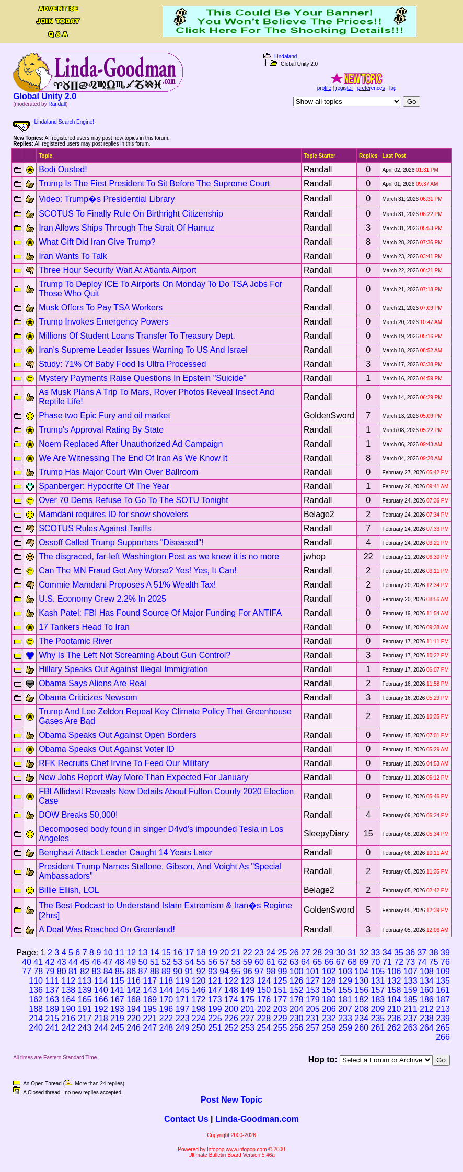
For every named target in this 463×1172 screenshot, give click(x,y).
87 (142, 971)
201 (247, 1008)
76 (445, 962)
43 (61, 962)
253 (247, 1027)
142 (133, 990)
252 (231, 1027)
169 (150, 999)
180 (329, 999)
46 (96, 962)
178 (297, 999)
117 (150, 980)
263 (410, 1027)
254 (264, 1027)
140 (101, 990)
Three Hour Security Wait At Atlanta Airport (117, 270)
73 (410, 962)
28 (317, 952)
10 (108, 952)
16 (177, 952)
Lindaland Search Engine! (64, 122)
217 (85, 1018)
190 (69, 1008)
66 (329, 962)
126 (297, 980)
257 (313, 1027)
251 (215, 1027)
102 (329, 971)
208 (361, 1008)
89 (166, 971)
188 (36, 1008)
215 (52, 1018)
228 (264, 1018)
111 (52, 980)
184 (394, 999)
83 (96, 971)
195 (150, 1008)
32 (363, 952)
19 (212, 952)
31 (352, 952)
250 (199, 1027)
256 (297, 1027)
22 (247, 952)
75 (433, 962)
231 (313, 1018)
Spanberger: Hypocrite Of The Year (104, 486)
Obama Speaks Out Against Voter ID (107, 749)
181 (345, 999)
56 (212, 962)
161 (443, 990)
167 (117, 999)
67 (340, 962)
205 (313, 1008)
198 (199, 1008)
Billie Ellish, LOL (69, 890)
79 (49, 971)
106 (394, 971)
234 (361, 1018)
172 (199, 999)
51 (154, 962)
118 (166, 980)
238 (427, 1018)
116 (133, 980)
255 (280, 1027)
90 (177, 971)
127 (313, 980)
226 (231, 1018)
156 (361, 990)
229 (280, 1018)
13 (143, 952)
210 (394, 1008)
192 (101, 1008)
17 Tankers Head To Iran (84, 627)
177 (280, 999)
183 (378, 999)
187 (443, 999)
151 (280, 990)
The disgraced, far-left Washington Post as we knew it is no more (159, 556)
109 (443, 971)
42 (50, 962)
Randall (57, 104)
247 (150, 1027)
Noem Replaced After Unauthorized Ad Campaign (131, 443)
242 (69, 1027)
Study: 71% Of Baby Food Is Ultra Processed (122, 364)
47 (108, 962)
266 (443, 1037)
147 (215, 990)
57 (224, 962)
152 (297, 990)
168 (133, 999)
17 (189, 952)
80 (61, 971)
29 (329, 952)
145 (183, 990)
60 (259, 962)
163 (52, 999)
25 (282, 952)
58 (236, 962)
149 (247, 990)
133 (410, 980)
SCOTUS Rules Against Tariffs (95, 528)
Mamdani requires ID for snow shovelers (113, 514)
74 (422, 962)
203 (280, 1008)
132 (394, 980)
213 (443, 1008)
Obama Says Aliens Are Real (92, 683)
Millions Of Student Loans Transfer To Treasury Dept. (137, 335)
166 (101, 999)
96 (247, 971)
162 (36, 999)
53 (177, 962)
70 (375, 962)
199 (215, 1008)
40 (26, 962)
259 (345, 1027)
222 (166, 1018)
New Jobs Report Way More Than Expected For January (143, 777)
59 (247, 962)
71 (387, 962)
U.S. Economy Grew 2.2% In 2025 (102, 598)
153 (313, 990)
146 (199, 990)
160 (427, 990)
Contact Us (186, 1119)
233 (345, 1018)
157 (378, 990)
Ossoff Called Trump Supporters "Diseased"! (121, 542)
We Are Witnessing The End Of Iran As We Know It (133, 457)
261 (378, 1027)
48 (119, 962)
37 (422, 952)
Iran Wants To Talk (73, 256)
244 (101, 1027)
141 (117, 990)
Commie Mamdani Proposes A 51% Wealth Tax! (127, 584)
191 (85, 1008)
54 (189, 962)
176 (264, 999)
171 (183, 999)
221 (150, 1018)
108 (427, 971)
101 (313, 971)
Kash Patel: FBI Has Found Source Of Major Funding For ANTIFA (160, 612)
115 (117, 980)
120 (199, 980)
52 (166, 962)
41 (38, 962)
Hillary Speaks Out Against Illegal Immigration (123, 669)
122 (231, 980)
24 (270, 952)
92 (201, 971)
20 (224, 952)
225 (215, 1018)
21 (236, 952)
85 (119, 971)
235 (378, 1018)
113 (85, 980)
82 (84, 971)
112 (69, 980)
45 (84, 962)
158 (394, 990)
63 (294, 962)
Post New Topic (231, 1099)
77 (26, 971)
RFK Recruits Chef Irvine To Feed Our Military (124, 763)
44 (73, 962)
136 (36, 990)
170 (166, 999)
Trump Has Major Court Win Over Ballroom (118, 472)
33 (375, 952)
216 (69, 1018)
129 (345, 980)
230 (297, 1018)
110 (36, 980)
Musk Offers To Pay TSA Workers (101, 307)
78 (38, 971)
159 (410, 990)
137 (52, 990)
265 (443, 1027)
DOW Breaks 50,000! (78, 814)
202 (264, 1008)
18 (201, 952)
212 (427, 1008)
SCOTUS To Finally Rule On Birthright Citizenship (131, 213)
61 (270, 962)
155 (345, 990)
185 (410, 999)
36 (410, 952)
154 (329, 990)
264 (427, 1027)
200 (231, 1008)
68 (352, 962)
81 (73, 971)
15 (166, 952)
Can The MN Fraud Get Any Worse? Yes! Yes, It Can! (137, 570)
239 (443, 1018)
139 (85, 990)
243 (85, 1027)
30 (340, 952)
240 (36, 1027)
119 (183, 980)
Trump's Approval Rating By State (101, 429)
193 (117, 1008)
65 (317, 962)
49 (131, 962)
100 (297, 971)
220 (133, 1018)
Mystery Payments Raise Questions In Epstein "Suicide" (142, 378)
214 (36, 1018)
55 (201, 962)
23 (259, 952)
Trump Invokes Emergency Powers (103, 321)
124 (264, 980)
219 (117, 1018)
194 (133, 1008)
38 (433, 952)
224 (199, 1018)
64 (305, 962)
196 (166, 1008)
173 (215, 999)
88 (154, 971)
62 (282, 962)
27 (305, 952)
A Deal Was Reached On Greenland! (107, 929)
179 (313, 999)
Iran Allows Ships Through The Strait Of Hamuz (126, 227)
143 (150, 990)
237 (410, 1018)
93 (212, 971)
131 (378, 980)
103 (345, 971)
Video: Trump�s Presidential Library (107, 199)
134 (427, 980)
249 (183, 1027)
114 (101, 980)
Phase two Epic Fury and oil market (104, 415)
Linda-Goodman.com (257, 1119)
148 (231, 990)
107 (410, 971)
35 (398, 952)
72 (398, 962)
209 (378, 1008)
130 (361, 980)
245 (117, 1027)
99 (282, 971)
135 (443, 980)
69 (363, 962)
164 (69, 999)
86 (131, 971)
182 (361, 999)
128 (329, 980)
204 (297, 1008)
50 (143, 962)
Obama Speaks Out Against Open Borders (117, 735)
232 (329, 1018)
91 (189, 971)
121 (215, 980)
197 (183, 1008)
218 (101, 1018)
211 (410, 1008)
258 (329, 1027)
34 (387, 952)
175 (247, 999)
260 (361, 1027)
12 (131, 952)
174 (231, 999)
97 (259, 971)
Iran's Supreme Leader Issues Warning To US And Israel (143, 349)
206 (329, 1008)
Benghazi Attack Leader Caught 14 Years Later (126, 852)
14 (154, 952)
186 (427, 999)
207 (345, 1008)
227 (247, 1018)
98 (270, 971)
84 (108, 971)
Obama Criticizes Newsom (88, 697)
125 (280, 980)
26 (294, 952)
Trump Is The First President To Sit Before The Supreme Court (154, 183)
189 (52, 1008)
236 (394, 1018)
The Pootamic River (75, 641)
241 (52, 1027)
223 (183, 1018)
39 (445, 952)
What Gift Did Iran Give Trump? (97, 241)
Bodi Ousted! (63, 169)
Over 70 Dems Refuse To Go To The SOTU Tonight (133, 500)
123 (247, 980)
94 (224, 971)
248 (166, 1027)
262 (394, 1027)
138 (69, 990)
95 (235, 971)
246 (133, 1027)
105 (378, 971)
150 (264, 990)
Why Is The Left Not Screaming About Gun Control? (134, 655)
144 (166, 990)
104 (361, 971)
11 (119, 952)
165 (85, 999)
